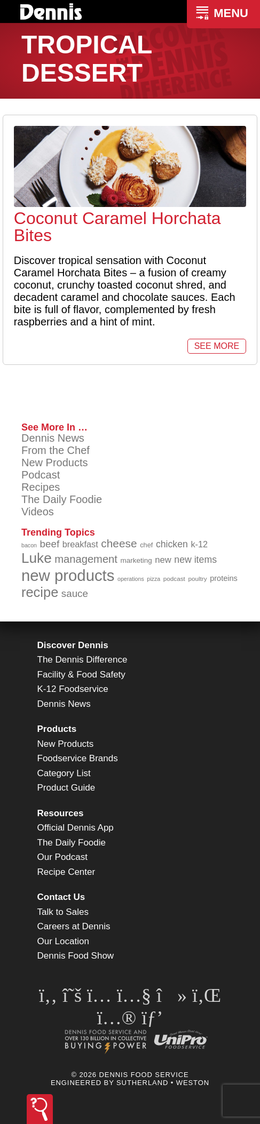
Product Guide (66, 788)
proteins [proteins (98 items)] (224, 578)
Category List (64, 773)
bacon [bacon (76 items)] (29, 545)
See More (216, 345)
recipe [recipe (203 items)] (39, 592)
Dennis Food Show (75, 956)
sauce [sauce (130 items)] (74, 593)
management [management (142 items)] (85, 559)
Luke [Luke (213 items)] (36, 558)
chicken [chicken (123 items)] (172, 544)
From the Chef (55, 450)
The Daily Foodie (61, 499)
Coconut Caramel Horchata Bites (117, 227)
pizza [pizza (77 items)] (153, 579)
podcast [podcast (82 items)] (174, 578)
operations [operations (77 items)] (130, 579)
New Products (54, 462)
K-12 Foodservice (72, 689)
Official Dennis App (75, 828)
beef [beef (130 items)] (50, 543)
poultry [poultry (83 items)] (197, 578)
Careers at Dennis (74, 926)
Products (57, 729)
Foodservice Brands (77, 758)
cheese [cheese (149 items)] (119, 543)
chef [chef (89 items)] (146, 545)
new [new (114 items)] (163, 560)
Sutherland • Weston (162, 1083)
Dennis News (52, 438)
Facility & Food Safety (81, 674)
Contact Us (61, 897)
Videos (37, 511)
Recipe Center (66, 872)
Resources (60, 813)
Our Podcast (62, 857)
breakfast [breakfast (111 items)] (80, 544)
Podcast (40, 475)
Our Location (63, 941)
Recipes (40, 487)
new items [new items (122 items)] (195, 559)
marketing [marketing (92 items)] (136, 560)
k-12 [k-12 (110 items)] (199, 544)
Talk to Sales (63, 912)
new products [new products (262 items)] (67, 575)
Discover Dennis (72, 645)
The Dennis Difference (82, 660)
